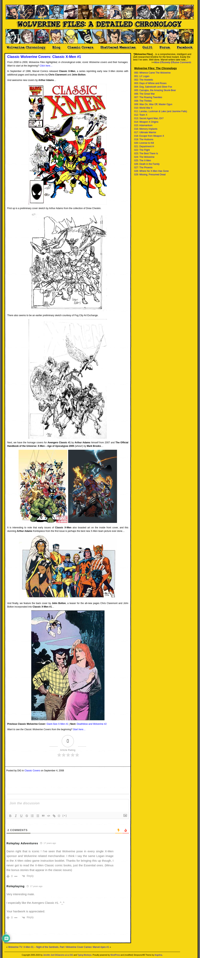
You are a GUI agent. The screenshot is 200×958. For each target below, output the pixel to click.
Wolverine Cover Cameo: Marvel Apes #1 (87, 947)
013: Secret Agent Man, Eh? (148, 118)
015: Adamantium (143, 125)
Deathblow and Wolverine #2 (92, 724)
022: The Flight (142, 150)
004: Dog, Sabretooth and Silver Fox (153, 86)
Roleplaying (15, 886)
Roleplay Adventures (22, 843)
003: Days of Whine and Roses (150, 83)
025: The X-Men (142, 160)
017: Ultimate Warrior (145, 132)
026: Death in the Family (147, 164)
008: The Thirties (143, 100)
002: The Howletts (143, 79)
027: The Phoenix (143, 167)
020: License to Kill (144, 143)
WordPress (115, 955)
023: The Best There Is (146, 153)
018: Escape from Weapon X (149, 136)
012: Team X (140, 115)
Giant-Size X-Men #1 (57, 724)
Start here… (79, 729)
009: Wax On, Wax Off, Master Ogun (153, 104)
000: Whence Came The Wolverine (152, 72)
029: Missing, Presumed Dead (150, 174)
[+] (64, 815)
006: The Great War (144, 93)
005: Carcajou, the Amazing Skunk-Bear (155, 90)
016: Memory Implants (145, 129)
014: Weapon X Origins (146, 122)
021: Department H (144, 146)
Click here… (46, 65)
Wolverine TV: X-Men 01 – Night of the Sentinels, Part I (36, 947)
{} (59, 815)
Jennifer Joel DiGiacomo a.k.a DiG (58, 955)
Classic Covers (32, 770)
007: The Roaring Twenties (148, 97)
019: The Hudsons (143, 139)
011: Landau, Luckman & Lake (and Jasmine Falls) (160, 111)
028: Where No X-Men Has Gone (151, 171)
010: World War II (143, 107)
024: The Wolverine (144, 157)
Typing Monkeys (84, 955)
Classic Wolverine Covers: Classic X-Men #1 (44, 57)
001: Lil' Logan (141, 76)
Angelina (158, 955)
